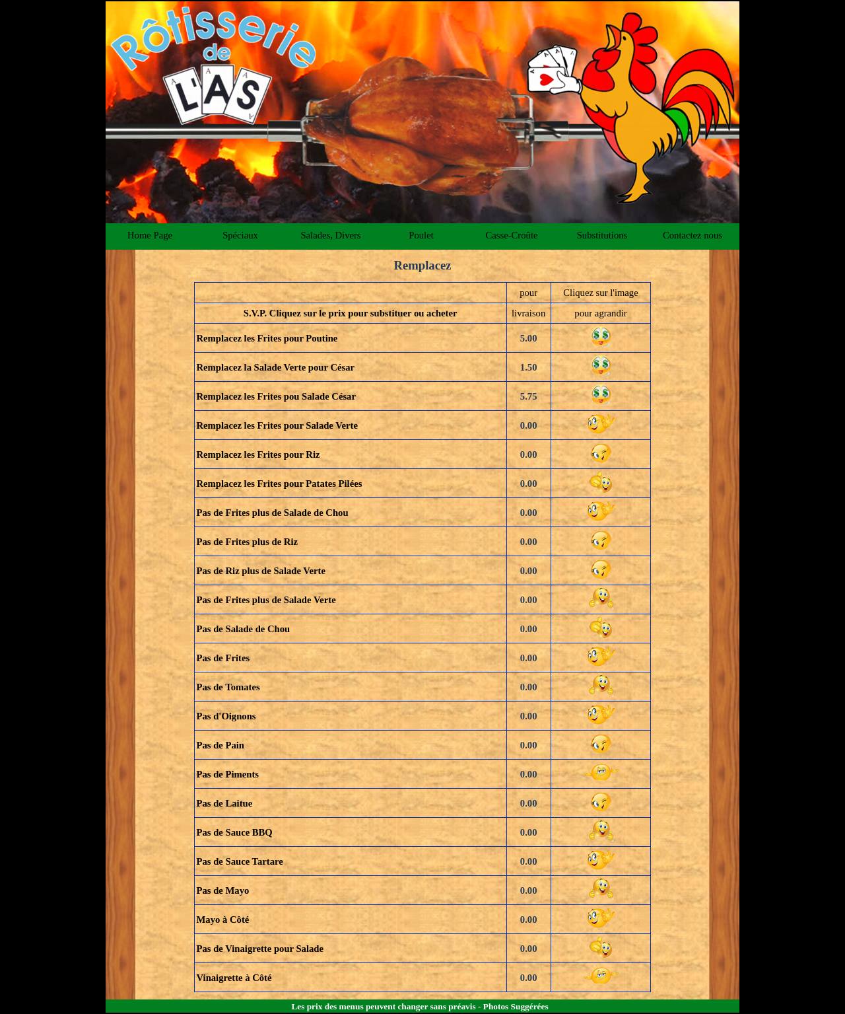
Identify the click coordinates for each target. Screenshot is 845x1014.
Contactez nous (692, 235)
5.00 (528, 338)
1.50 (528, 367)
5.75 (528, 396)
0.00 (528, 425)
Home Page (149, 235)
